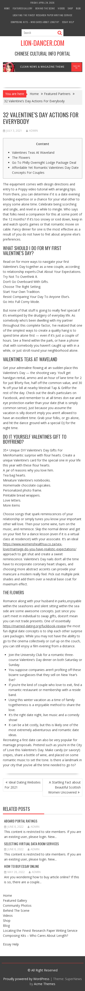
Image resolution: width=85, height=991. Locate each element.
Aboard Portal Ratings (20, 820)
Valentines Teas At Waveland (33, 152)
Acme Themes (44, 984)
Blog (78, 8)
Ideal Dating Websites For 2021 (23, 784)
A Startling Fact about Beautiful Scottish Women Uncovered (64, 787)
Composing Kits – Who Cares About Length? (35, 22)
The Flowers (21, 157)
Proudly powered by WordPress (26, 979)
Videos (61, 8)
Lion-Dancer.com (42, 43)
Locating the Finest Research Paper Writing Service (42, 15)
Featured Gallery (22, 8)
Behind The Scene (45, 8)
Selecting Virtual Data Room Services (31, 843)
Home (7, 8)
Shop (70, 8)
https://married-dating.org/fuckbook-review (34, 626)
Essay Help (68, 22)
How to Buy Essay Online (21, 866)
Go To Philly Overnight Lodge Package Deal (44, 162)
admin (32, 131)
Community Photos (17, 905)
